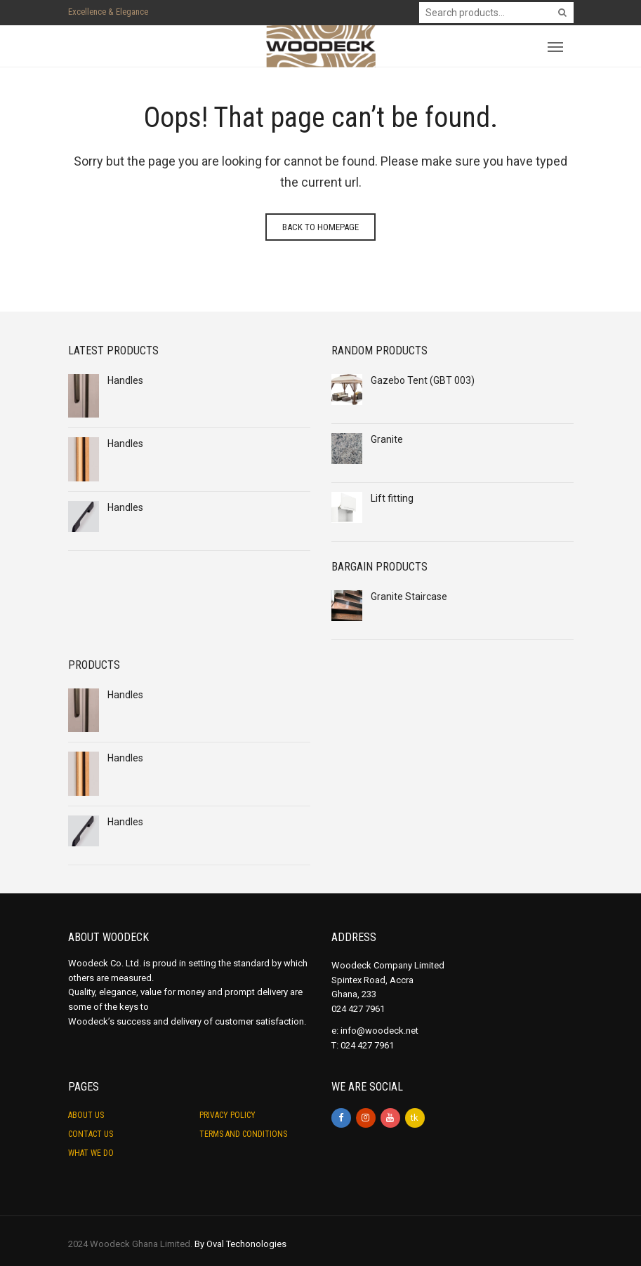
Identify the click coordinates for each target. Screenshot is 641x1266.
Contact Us (90, 1134)
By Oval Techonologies (240, 1244)
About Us (86, 1115)
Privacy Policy (227, 1115)
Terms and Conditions (243, 1134)
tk (414, 1117)
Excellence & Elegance (108, 11)
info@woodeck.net (379, 1030)
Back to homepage (320, 227)
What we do (91, 1153)
